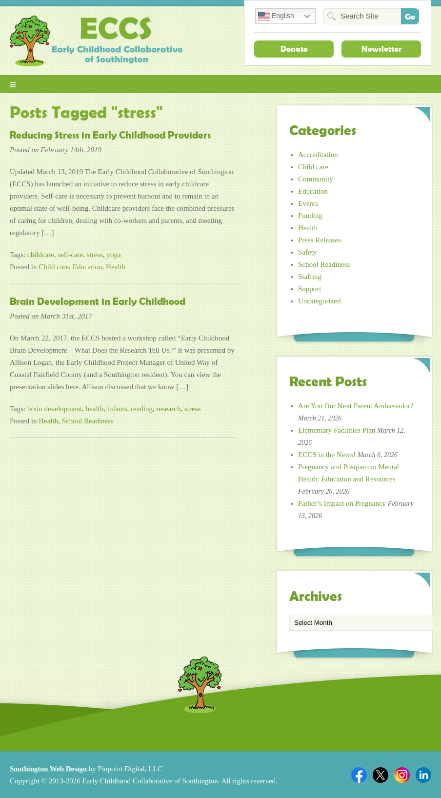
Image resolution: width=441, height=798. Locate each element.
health (95, 409)
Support (309, 289)
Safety (307, 252)
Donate (294, 49)
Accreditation (318, 155)
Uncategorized (319, 301)
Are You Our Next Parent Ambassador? (356, 406)
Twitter (380, 775)
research (169, 409)
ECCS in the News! (327, 455)
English (276, 16)
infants (117, 409)
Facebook (359, 775)
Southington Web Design (48, 769)
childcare (40, 255)
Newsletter (381, 49)
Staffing (309, 276)
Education (87, 267)
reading (142, 409)
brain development (54, 409)
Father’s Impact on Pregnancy (342, 503)
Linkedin (423, 775)
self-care (70, 255)
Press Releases (319, 240)
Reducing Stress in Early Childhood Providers (110, 135)
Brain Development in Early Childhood (97, 301)
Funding (310, 215)
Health (115, 267)
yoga (113, 255)
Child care (54, 267)
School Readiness (88, 421)
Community (315, 179)
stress (95, 255)
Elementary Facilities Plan (336, 430)
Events (308, 203)
